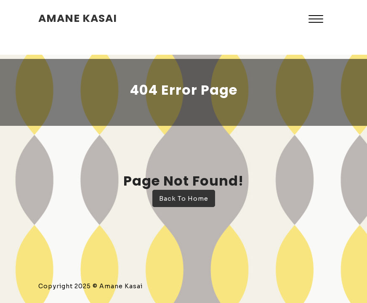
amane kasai (77, 18)
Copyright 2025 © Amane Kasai (90, 286)
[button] (315, 20)
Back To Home (183, 198)
